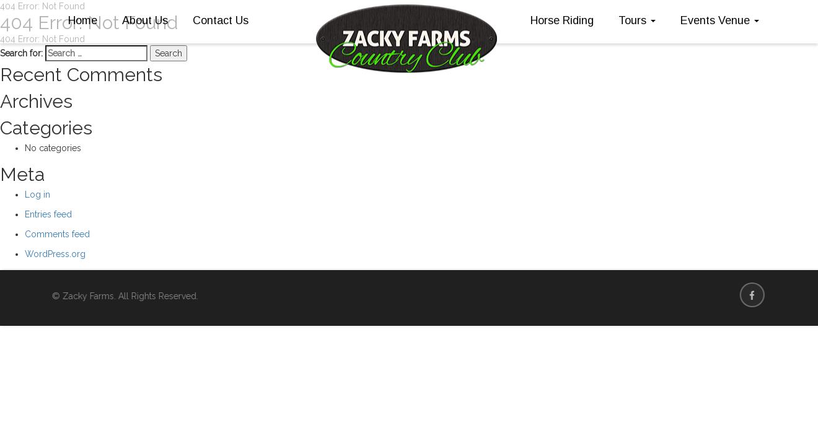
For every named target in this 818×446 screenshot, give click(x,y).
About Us (145, 20)
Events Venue (719, 20)
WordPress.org (55, 254)
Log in (37, 194)
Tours (637, 20)
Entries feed (48, 214)
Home (82, 20)
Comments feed (57, 234)
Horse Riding (562, 20)
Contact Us (220, 20)
